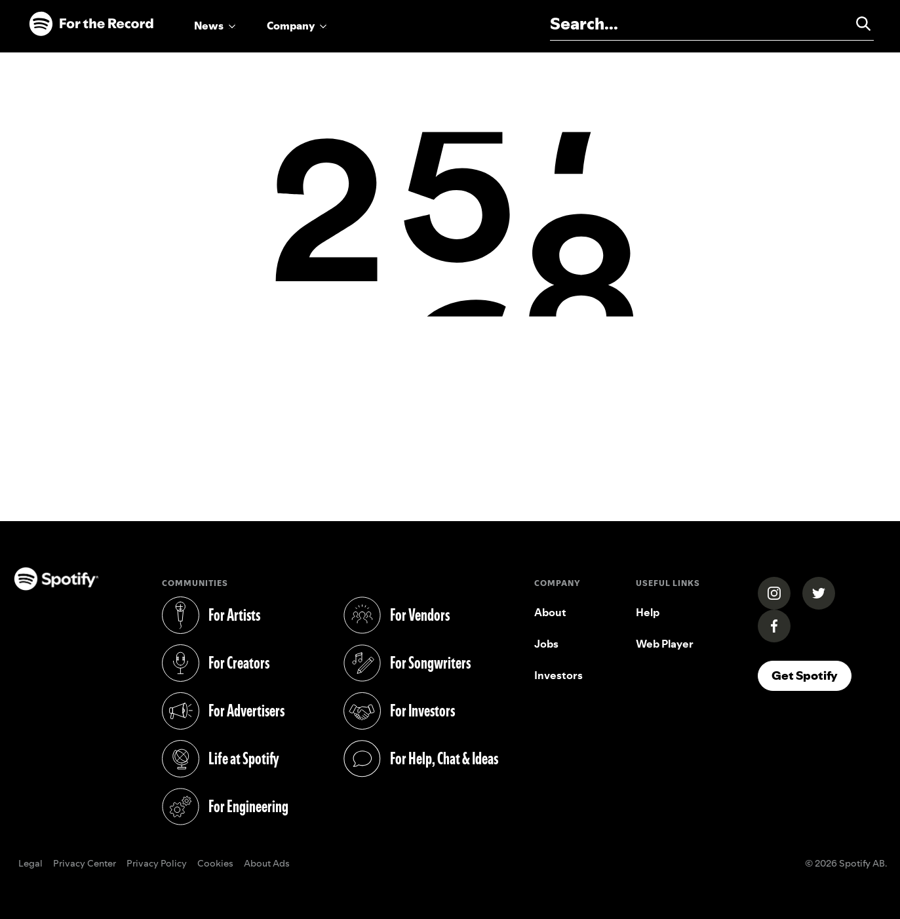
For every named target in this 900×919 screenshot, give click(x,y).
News (209, 25)
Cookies (215, 864)
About (550, 612)
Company (291, 25)
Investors (558, 675)
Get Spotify (805, 675)
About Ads (267, 864)
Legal (30, 864)
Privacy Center (84, 864)
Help (647, 612)
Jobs (546, 643)
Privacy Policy (157, 864)
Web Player (665, 643)
